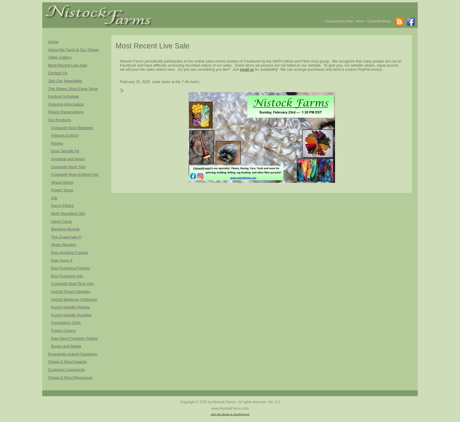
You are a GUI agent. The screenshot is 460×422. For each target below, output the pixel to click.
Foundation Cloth (66, 322)
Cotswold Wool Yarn (68, 167)
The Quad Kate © (66, 237)
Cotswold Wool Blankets (72, 128)
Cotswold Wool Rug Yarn (72, 283)
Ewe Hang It (61, 260)
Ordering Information (66, 104)
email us (247, 69)
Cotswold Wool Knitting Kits (75, 174)
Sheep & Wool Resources (70, 377)
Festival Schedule (63, 96)
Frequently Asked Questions (72, 354)
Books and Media (66, 346)
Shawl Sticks (62, 182)
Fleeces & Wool (64, 135)
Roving (57, 143)
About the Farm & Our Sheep (73, 50)
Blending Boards (65, 229)
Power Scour (62, 190)
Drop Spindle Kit (65, 151)
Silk (54, 198)
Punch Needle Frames (70, 307)
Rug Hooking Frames (69, 252)
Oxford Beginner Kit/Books (74, 299)
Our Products (59, 120)
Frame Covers (63, 330)
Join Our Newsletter (65, 81)
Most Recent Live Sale (67, 65)
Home (53, 42)
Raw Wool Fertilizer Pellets (74, 338)
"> (227, 135)
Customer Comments (66, 369)
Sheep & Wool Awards (67, 361)
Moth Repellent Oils (68, 213)
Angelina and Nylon (68, 159)
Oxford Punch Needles (70, 291)
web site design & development (230, 414)
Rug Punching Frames (70, 268)
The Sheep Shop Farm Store (73, 89)
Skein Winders (63, 244)
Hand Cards (61, 221)
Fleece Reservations (66, 112)
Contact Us (57, 73)
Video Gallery (60, 57)
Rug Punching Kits (67, 276)
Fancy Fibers (62, 205)
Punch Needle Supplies (71, 315)
